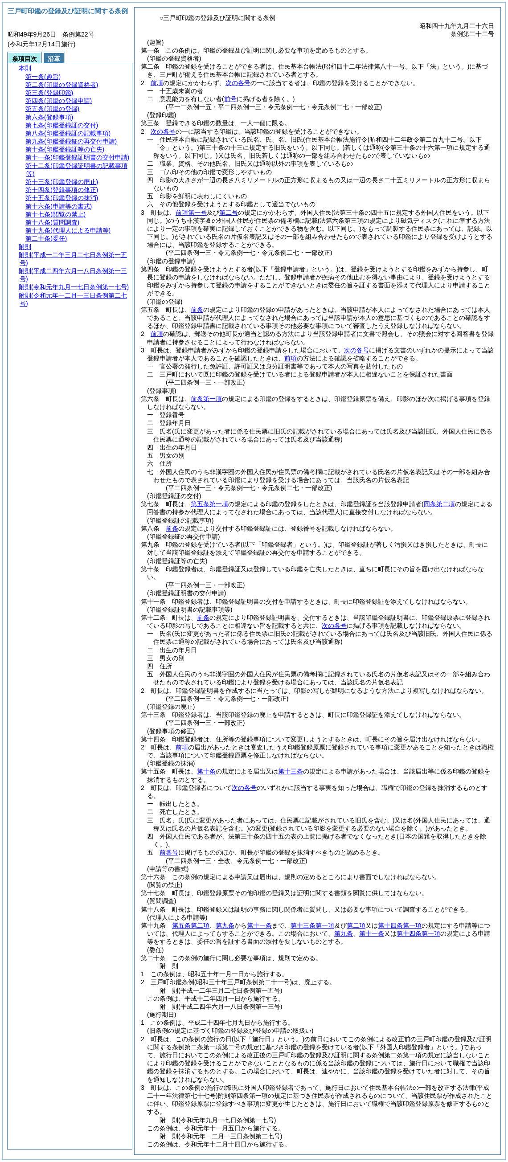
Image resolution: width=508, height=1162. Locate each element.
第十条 (206, 771)
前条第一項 (206, 398)
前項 (157, 82)
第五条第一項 (209, 503)
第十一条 (259, 925)
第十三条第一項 (312, 925)
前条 (197, 309)
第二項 (356, 925)
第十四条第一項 (400, 925)
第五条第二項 (190, 925)
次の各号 (237, 82)
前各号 (169, 852)
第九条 (225, 925)
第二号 (228, 212)
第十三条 (290, 771)
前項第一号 (191, 212)
